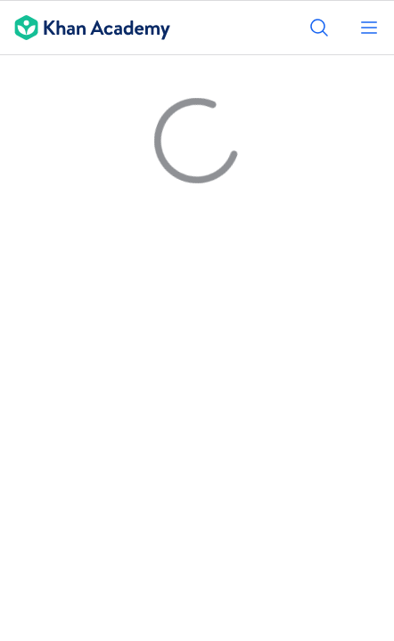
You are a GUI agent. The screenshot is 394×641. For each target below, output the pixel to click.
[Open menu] (369, 27)
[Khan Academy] (85, 27)
